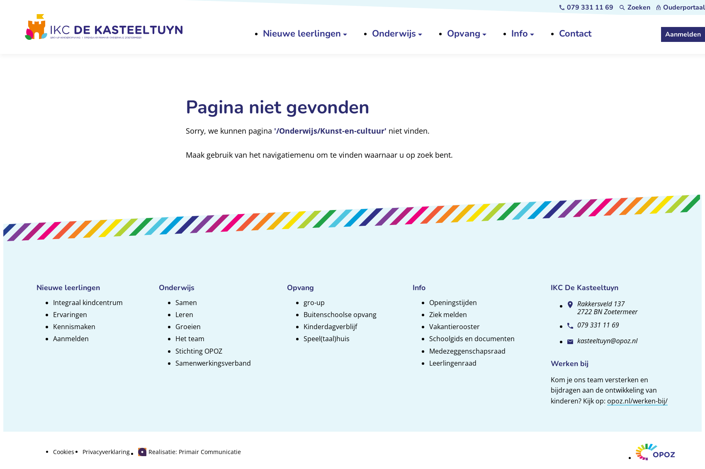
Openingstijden (453, 302)
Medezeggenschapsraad (467, 351)
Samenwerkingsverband (213, 363)
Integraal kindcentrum (88, 302)
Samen (186, 302)
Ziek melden (448, 314)
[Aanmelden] (683, 34)
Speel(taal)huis (327, 338)
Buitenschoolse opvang (340, 314)
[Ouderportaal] (680, 7)
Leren (184, 314)
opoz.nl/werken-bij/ (637, 400)
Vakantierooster (454, 326)
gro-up (314, 302)
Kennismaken (74, 326)
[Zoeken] (635, 7)
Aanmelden (71, 338)
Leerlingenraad (452, 363)
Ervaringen (70, 314)
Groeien (188, 326)
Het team (189, 338)
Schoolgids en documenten (472, 338)
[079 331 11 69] (586, 7)
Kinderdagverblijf (330, 326)
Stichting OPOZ (198, 351)
